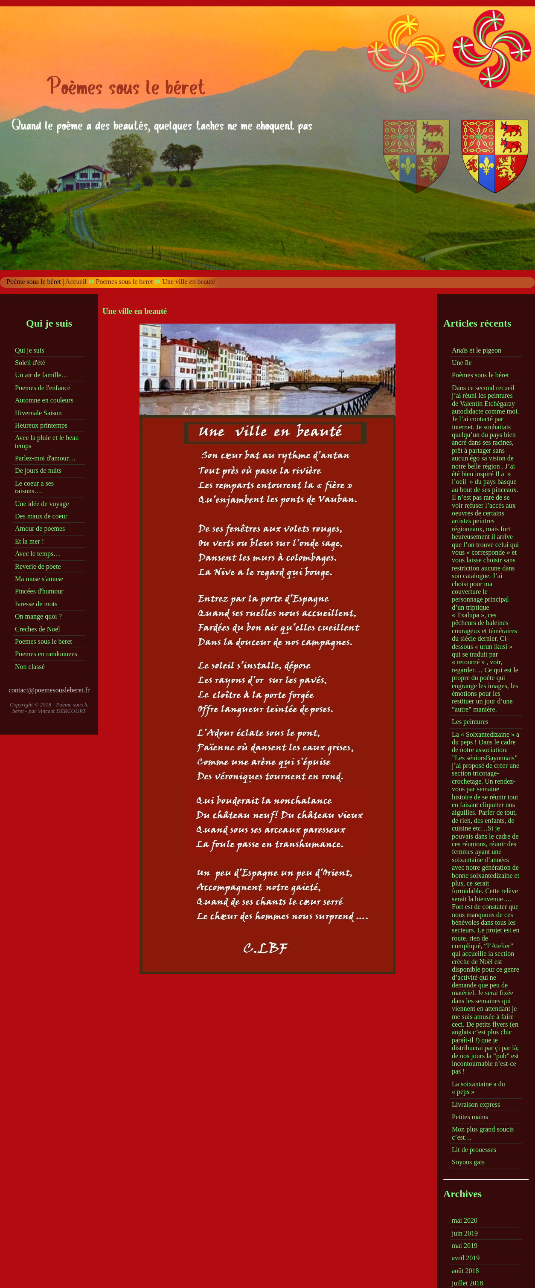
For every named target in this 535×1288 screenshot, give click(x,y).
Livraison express (476, 1104)
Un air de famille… (41, 375)
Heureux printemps (41, 425)
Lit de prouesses (474, 1149)
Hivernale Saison (38, 413)
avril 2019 (466, 1258)
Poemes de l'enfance (42, 387)
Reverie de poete (38, 566)
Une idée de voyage (42, 503)
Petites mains (470, 1116)
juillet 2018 (467, 1283)
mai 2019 (464, 1245)
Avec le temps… (37, 553)
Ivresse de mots (36, 604)
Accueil (76, 281)
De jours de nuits (38, 470)
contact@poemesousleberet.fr (49, 690)
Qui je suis (29, 350)
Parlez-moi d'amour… (45, 458)
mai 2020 (464, 1220)
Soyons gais (468, 1162)
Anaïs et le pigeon (476, 350)
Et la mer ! (29, 541)
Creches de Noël (37, 629)
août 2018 (465, 1270)
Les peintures (470, 721)
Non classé (30, 666)
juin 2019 (465, 1233)
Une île (462, 362)
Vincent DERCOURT (62, 711)
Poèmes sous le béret (480, 375)
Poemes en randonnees (46, 653)
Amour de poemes (40, 528)
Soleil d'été (30, 362)
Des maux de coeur (41, 516)
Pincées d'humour (39, 591)
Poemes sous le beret (124, 281)
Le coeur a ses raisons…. (34, 487)
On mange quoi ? (38, 616)
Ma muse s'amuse (39, 578)
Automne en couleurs (44, 400)
